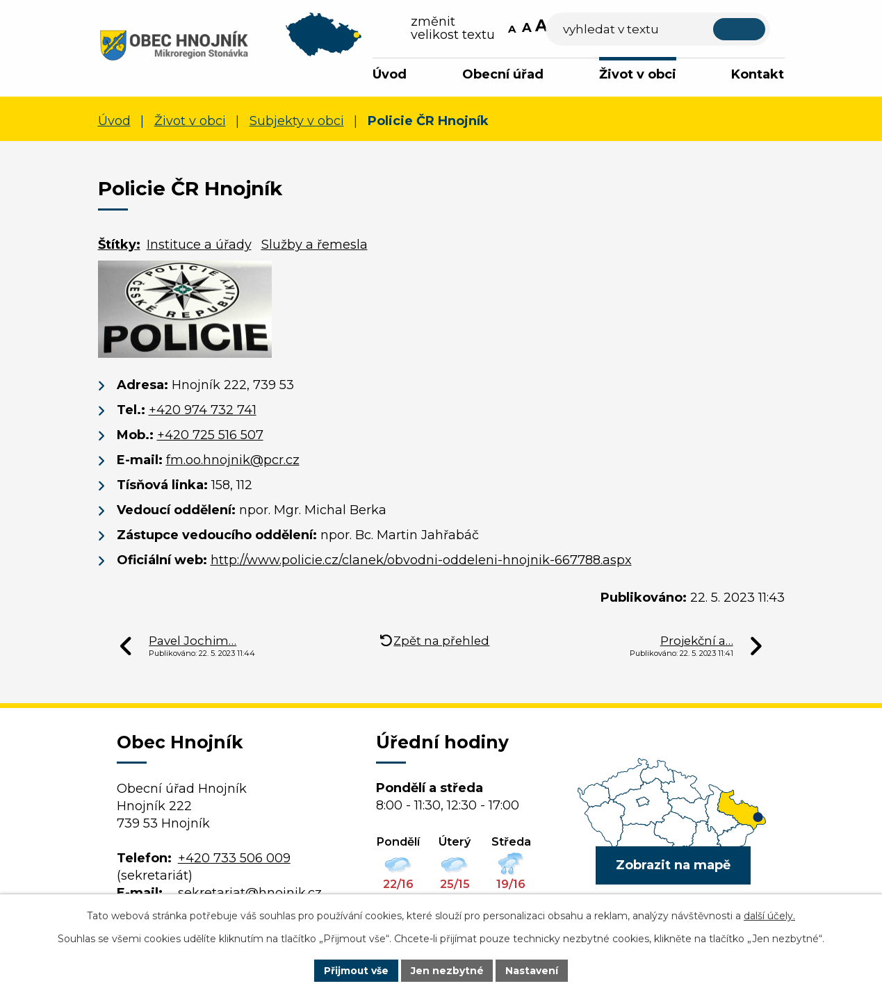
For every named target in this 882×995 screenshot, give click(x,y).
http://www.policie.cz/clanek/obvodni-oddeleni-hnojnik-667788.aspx (421, 560)
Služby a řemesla (314, 244)
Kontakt (757, 74)
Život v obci (637, 74)
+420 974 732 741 (202, 410)
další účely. (769, 916)
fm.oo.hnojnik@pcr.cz (233, 460)
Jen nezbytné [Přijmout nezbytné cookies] (447, 970)
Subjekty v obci (297, 121)
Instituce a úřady (199, 244)
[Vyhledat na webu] (673, 30)
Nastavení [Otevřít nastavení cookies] (532, 970)
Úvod (390, 74)
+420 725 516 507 (210, 435)
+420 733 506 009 (234, 858)
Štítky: (119, 244)
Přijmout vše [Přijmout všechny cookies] (356, 970)
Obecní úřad (503, 74)
